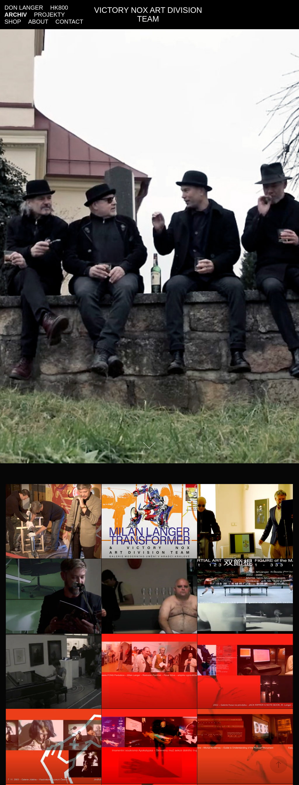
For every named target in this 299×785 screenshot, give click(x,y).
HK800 (59, 7)
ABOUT (38, 21)
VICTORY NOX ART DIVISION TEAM (149, 14)
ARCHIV (15, 14)
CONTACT (69, 21)
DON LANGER (23, 7)
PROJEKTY (49, 14)
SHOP (12, 21)
